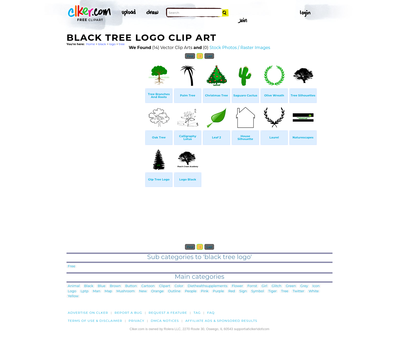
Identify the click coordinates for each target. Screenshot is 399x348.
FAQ (211, 313)
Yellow (73, 296)
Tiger (272, 291)
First (190, 56)
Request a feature (168, 313)
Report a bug (128, 313)
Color (179, 286)
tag (197, 313)
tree (121, 44)
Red (231, 291)
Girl (264, 286)
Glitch (276, 286)
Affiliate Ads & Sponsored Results (221, 321)
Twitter (298, 291)
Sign (243, 291)
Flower (237, 286)
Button (131, 286)
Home (90, 44)
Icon (316, 286)
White (314, 291)
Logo (72, 291)
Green (291, 286)
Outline (174, 291)
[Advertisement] (105, 139)
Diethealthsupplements (208, 286)
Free (71, 266)
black (102, 44)
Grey (304, 286)
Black (88, 286)
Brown (115, 286)
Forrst (252, 286)
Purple (218, 291)
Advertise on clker (88, 313)
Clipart (164, 286)
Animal (74, 286)
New (143, 291)
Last (209, 56)
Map (108, 291)
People (191, 291)
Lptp (84, 291)
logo (112, 44)
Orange (157, 291)
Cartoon (148, 286)
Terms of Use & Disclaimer (95, 321)
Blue (101, 286)
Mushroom (125, 291)
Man (96, 291)
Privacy (136, 321)
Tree (284, 291)
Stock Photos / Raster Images (239, 47)
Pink (204, 291)
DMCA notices (165, 321)
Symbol (257, 291)
